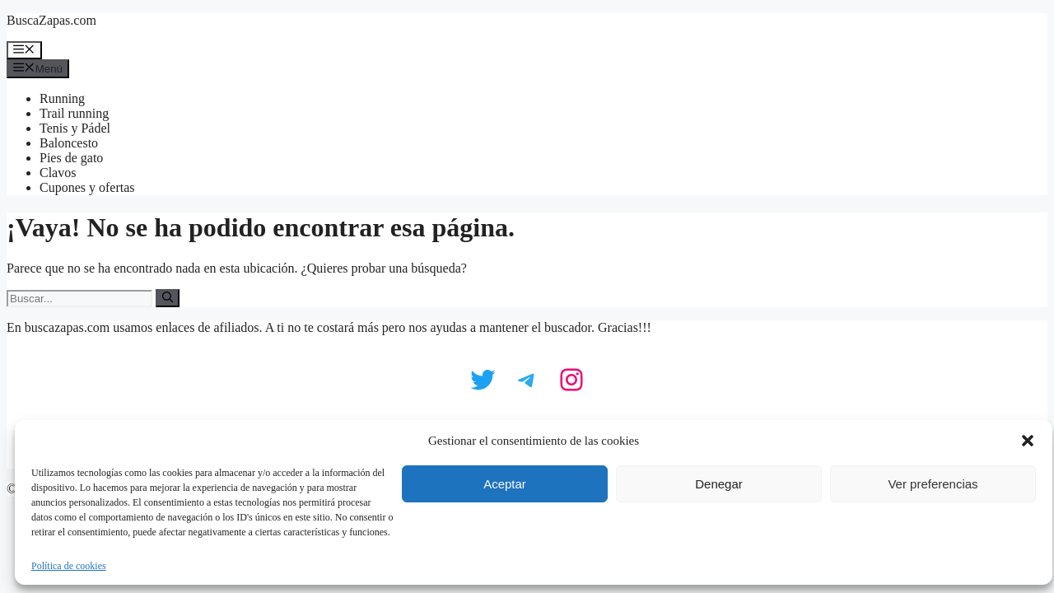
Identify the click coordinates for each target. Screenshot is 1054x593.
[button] (1027, 440)
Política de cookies (68, 566)
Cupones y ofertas (87, 187)
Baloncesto (69, 143)
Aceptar (504, 484)
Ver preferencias (932, 484)
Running (62, 98)
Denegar (719, 484)
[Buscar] (168, 298)
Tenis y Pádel (75, 128)
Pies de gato (71, 158)
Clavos (58, 173)
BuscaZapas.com (51, 20)
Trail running (74, 113)
